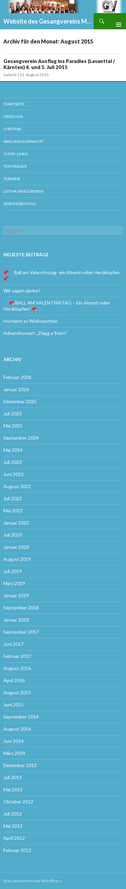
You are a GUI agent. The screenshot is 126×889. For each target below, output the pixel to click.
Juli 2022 (12, 498)
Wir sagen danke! (21, 290)
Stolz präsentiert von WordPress (32, 880)
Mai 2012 (13, 826)
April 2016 (14, 680)
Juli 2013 (12, 777)
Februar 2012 (17, 850)
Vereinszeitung (19, 203)
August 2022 (17, 486)
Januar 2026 (16, 389)
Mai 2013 (13, 789)
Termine (11, 178)
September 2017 (21, 632)
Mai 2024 (13, 450)
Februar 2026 (17, 377)
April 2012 (14, 838)
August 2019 (17, 559)
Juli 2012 (12, 814)
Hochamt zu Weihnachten (30, 321)
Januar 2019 (16, 595)
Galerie (10, 74)
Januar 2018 (16, 620)
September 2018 (21, 607)
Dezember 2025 (20, 401)
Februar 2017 (17, 656)
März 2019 (14, 583)
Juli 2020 (12, 535)
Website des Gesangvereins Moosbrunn (48, 21)
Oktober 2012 (18, 801)
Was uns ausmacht (23, 141)
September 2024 (21, 438)
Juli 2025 (12, 413)
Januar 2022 (16, 523)
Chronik (12, 128)
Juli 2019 (12, 571)
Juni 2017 (13, 644)
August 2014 (17, 729)
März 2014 (14, 753)
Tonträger (15, 166)
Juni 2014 (13, 741)
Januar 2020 (16, 547)
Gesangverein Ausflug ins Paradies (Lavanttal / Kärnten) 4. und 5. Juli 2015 (59, 64)
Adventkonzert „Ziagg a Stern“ (35, 333)
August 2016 (17, 668)
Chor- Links (15, 153)
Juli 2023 (12, 462)
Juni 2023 (13, 474)
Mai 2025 (13, 425)
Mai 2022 (13, 510)
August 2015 (17, 692)
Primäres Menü (116, 21)
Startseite (14, 103)
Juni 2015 (13, 704)
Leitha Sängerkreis (23, 191)
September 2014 (21, 717)
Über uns (13, 116)
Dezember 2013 (20, 765)
